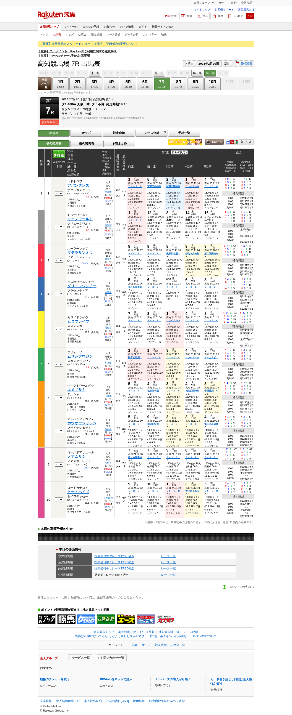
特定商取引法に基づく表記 (167, 701)
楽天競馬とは (246, 9)
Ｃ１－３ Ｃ (211, 491)
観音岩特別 (135, 357)
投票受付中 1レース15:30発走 (114, 568)
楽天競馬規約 (93, 701)
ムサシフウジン (80, 356)
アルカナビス (211, 357)
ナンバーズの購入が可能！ (173, 679)
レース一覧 (168, 556)
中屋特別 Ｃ (211, 390)
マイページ (71, 26)
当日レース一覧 (44, 83)
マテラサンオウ (80, 253)
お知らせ (109, 26)
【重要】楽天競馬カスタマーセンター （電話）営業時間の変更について (89, 43)
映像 (164, 34)
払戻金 (82, 34)
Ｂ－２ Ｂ (154, 253)
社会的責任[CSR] (117, 701)
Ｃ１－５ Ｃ (211, 186)
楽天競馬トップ (49, 26)
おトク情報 (127, 26)
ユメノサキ (76, 390)
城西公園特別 (173, 186)
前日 (191, 63)
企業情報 (46, 701)
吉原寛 (108, 225)
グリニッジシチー (81, 286)
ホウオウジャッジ (81, 423)
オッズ (69, 34)
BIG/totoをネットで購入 (116, 679)
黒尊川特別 (173, 253)
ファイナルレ (192, 186)
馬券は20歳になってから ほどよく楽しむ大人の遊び (109, 636)
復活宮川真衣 (192, 491)
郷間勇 (108, 259)
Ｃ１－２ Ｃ (135, 186)
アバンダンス (78, 185)
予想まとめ (119, 143)
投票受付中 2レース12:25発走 (114, 556)
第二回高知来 (211, 253)
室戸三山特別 (154, 186)
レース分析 (113, 34)
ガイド (143, 26)
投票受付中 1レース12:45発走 (114, 562)
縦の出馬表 (86, 143)
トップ (44, 34)
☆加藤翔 (108, 498)
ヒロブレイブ (78, 321)
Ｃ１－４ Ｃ (154, 357)
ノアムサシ (76, 456)
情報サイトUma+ (162, 26)
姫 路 (197, 73)
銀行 (234, 2)
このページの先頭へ (240, 587)
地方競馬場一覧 (169, 632)
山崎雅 (108, 396)
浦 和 (95, 73)
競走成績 (96, 34)
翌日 (227, 63)
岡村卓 (108, 327)
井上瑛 (108, 362)
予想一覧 (184, 133)
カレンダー (150, 34)
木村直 (108, 463)
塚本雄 (108, 429)
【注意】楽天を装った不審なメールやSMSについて (182, 636)
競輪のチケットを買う (55, 679)
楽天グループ (202, 2)
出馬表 (57, 34)
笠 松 (159, 73)
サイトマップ (202, 9)
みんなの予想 (91, 26)
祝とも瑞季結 (135, 287)
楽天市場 (246, 2)
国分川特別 (154, 424)
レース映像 (190, 632)
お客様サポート (224, 9)
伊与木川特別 (192, 253)
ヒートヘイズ (78, 492)
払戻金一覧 (177, 645)
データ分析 (131, 34)
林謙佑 (108, 192)
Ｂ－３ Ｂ (154, 320)
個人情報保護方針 (68, 701)
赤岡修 (108, 292)
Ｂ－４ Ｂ (135, 253)
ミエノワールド (80, 219)
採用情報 (139, 701)
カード (222, 2)
